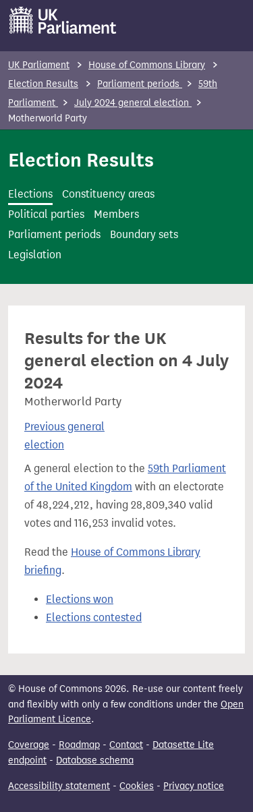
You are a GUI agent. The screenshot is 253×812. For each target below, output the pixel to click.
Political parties (46, 214)
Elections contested (94, 617)
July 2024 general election (133, 103)
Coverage (28, 745)
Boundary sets (144, 234)
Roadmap (79, 745)
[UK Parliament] (63, 20)
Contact (126, 745)
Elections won (79, 599)
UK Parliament (38, 65)
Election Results (43, 84)
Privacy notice (193, 786)
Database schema (95, 760)
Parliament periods (139, 84)
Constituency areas (108, 193)
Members (116, 214)
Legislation (34, 254)
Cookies (136, 786)
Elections (30, 193)
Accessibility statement (59, 786)
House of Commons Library (146, 65)
